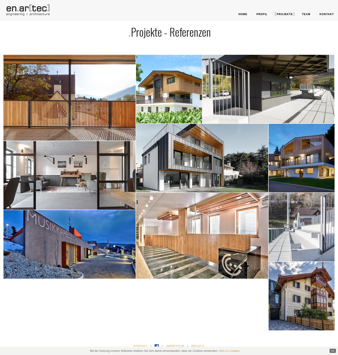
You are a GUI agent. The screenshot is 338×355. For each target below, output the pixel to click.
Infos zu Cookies (229, 350)
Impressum (175, 346)
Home (242, 14)
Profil (262, 14)
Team (306, 14)
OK (333, 350)
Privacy (197, 346)
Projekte (285, 14)
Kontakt (326, 14)
